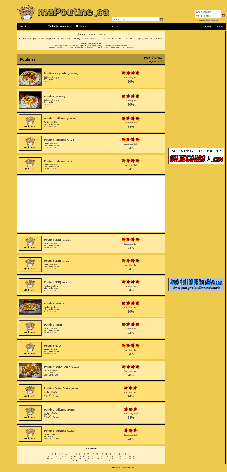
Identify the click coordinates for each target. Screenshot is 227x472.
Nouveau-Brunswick (56, 47)
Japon (132, 38)
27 (75, 456)
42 (52, 458)
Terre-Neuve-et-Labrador (74, 47)
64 (86, 461)
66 (95, 461)
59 (130, 458)
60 (134, 458)
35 (111, 456)
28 (80, 456)
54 (107, 458)
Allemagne (24, 38)
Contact (207, 26)
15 (106, 454)
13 (97, 454)
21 (48, 456)
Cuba (103, 38)
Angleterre (35, 38)
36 (116, 456)
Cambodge (76, 38)
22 (52, 456)
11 (88, 454)
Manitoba (97, 45)
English (220, 26)
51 (93, 458)
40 (134, 456)
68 (104, 461)
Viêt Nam (158, 38)
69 (109, 461)
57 (120, 458)
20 (129, 454)
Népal (139, 38)
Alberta (90, 45)
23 (57, 456)
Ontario (66, 45)
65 (91, 461)
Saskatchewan (108, 45)
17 (115, 454)
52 (98, 458)
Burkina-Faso (63, 38)
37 (120, 456)
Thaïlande (147, 38)
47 (75, 458)
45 (66, 458)
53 (102, 458)
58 (125, 458)
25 (66, 456)
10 (84, 454)
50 (89, 458)
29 (84, 456)
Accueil (22, 26)
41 (48, 458)
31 (93, 456)
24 (61, 456)
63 (82, 461)
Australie (45, 38)
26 (71, 456)
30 (89, 456)
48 (80, 458)
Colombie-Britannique (78, 45)
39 (130, 456)
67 (100, 461)
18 (120, 454)
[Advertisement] (91, 204)
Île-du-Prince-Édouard (92, 47)
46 (71, 458)
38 (125, 456)
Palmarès (115, 26)
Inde (120, 38)
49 (84, 458)
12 (93, 454)
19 (124, 454)
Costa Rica (94, 38)
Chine (85, 38)
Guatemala (112, 38)
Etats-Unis (91, 34)
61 (73, 461)
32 (98, 456)
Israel (125, 38)
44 (61, 458)
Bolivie (53, 38)
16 (111, 454)
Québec (59, 45)
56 (116, 458)
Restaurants (82, 26)
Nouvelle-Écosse (119, 45)
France (101, 34)
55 (111, 458)
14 (102, 454)
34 (107, 456)
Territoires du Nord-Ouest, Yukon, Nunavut (118, 47)
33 (102, 456)
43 (57, 458)
